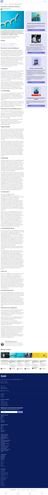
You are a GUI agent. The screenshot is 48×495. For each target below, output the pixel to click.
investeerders (15, 195)
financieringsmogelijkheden (6, 66)
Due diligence (3, 482)
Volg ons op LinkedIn (5, 390)
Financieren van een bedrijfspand (8, 43)
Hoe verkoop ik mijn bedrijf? (17, 345)
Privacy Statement (34, 489)
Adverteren (2, 462)
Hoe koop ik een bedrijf (4, 403)
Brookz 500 (2, 400)
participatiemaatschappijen (12, 208)
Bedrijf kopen (2, 471)
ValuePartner (2, 396)
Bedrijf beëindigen (3, 478)
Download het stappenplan (36, 105)
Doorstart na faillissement (4, 477)
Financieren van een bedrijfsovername (9, 44)
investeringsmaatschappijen (7, 320)
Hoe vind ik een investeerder (5, 405)
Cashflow (2, 483)
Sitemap (2, 465)
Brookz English (3, 466)
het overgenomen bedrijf (14, 138)
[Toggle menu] (42, 493)
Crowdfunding (4, 93)
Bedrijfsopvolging (3, 479)
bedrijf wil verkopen (14, 235)
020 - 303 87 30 (4, 381)
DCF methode (3, 484)
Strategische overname (4, 475)
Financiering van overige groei (7, 46)
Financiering (2, 476)
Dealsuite (2, 395)
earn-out (5, 275)
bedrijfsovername (6, 112)
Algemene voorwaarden (21, 489)
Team (1, 461)
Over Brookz (2, 460)
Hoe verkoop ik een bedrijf (4, 404)
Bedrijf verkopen (3, 470)
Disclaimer (28, 489)
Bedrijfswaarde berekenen (4, 472)
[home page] (2, 1)
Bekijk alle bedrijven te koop (36, 52)
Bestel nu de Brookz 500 (36, 82)
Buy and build (3, 485)
